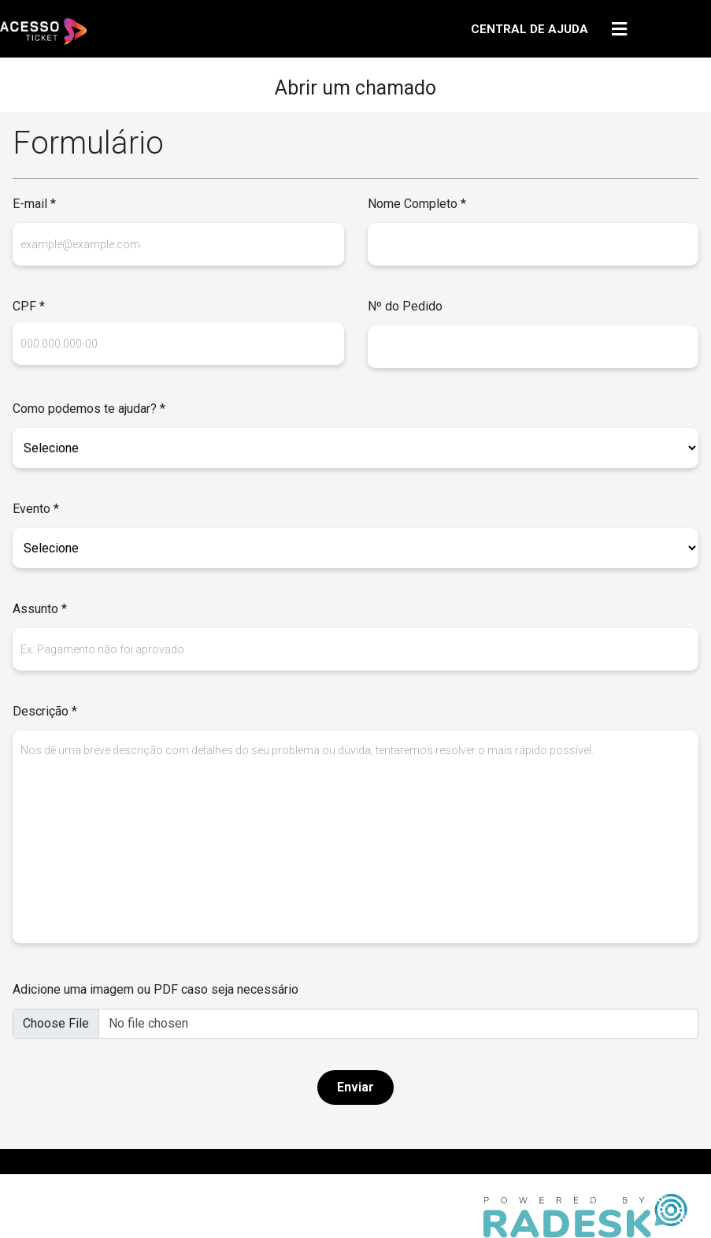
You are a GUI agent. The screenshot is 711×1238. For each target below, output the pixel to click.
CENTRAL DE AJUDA (529, 29)
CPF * (29, 306)
